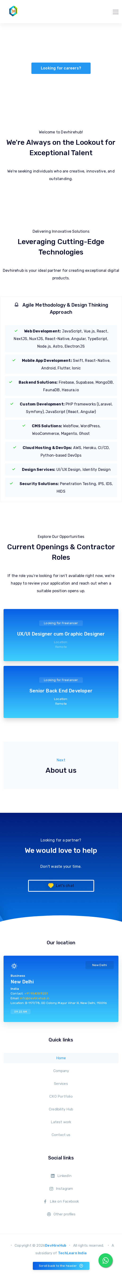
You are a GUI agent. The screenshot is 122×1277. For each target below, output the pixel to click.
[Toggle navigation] (113, 11)
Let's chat (61, 886)
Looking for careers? (61, 68)
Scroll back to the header (61, 1265)
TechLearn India (72, 1253)
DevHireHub (55, 1245)
